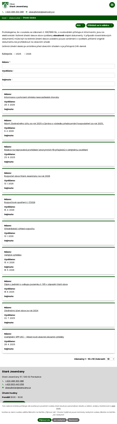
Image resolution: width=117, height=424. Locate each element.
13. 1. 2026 (8, 183)
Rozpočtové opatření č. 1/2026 (19, 202)
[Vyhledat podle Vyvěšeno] (58, 75)
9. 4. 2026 (9, 131)
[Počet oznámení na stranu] (110, 359)
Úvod (4, 18)
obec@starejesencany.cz (42, 11)
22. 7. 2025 (9, 318)
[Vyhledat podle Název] (58, 66)
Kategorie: (7, 53)
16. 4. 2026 (9, 210)
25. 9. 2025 (9, 157)
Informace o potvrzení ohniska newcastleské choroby (31, 97)
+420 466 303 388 (14, 11)
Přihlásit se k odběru (100, 25)
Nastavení (73, 420)
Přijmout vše (44, 420)
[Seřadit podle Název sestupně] (10, 62)
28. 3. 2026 (9, 104)
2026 (28, 53)
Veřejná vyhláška (12, 255)
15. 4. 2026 (9, 262)
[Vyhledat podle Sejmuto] (58, 84)
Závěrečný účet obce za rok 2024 (21, 310)
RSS (80, 25)
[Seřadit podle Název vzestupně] (10, 61)
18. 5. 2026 (9, 270)
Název (5, 62)
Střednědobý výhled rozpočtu (19, 228)
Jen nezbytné (59, 420)
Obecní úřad (14, 18)
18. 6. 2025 (9, 292)
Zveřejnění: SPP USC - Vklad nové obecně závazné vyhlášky (34, 337)
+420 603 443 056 (14, 384)
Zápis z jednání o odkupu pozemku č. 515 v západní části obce (36, 284)
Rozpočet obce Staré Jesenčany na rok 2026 (27, 176)
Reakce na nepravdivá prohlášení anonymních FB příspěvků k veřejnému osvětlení (46, 150)
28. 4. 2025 (9, 344)
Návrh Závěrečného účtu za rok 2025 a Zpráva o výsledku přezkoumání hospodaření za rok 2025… (54, 123)
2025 (18, 53)
